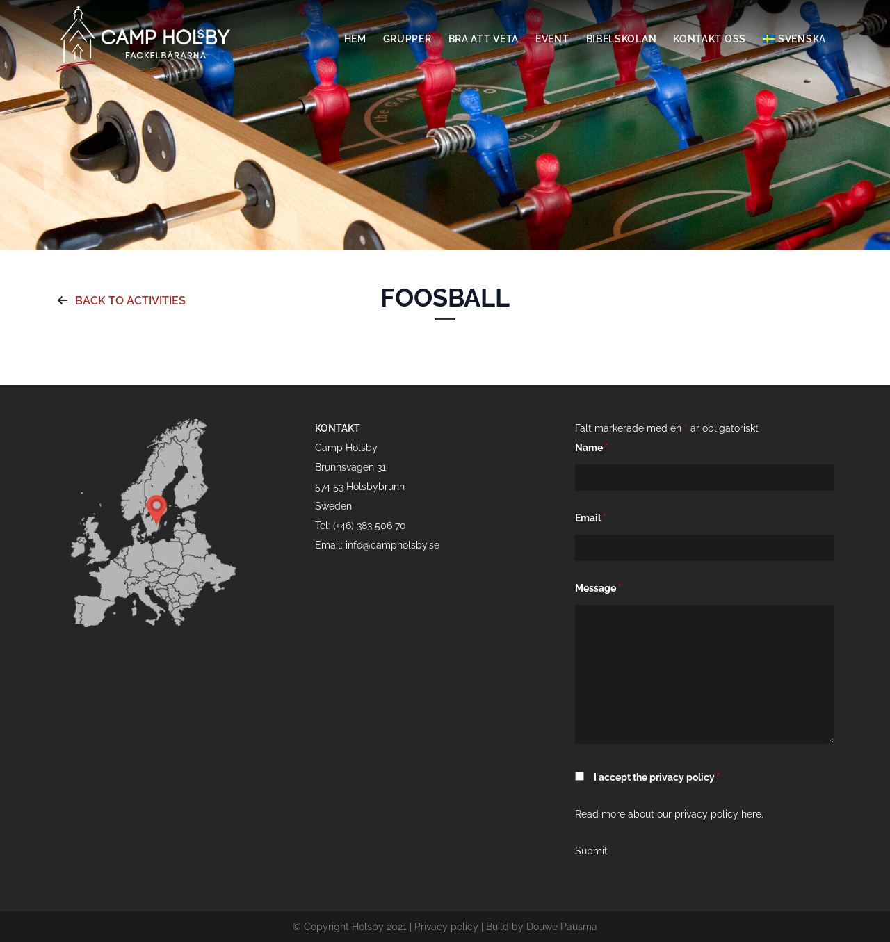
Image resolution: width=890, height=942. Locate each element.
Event (552, 38)
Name (591, 447)
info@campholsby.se (392, 545)
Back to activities (121, 300)
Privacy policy (446, 926)
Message (598, 588)
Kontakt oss (709, 38)
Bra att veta (483, 38)
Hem (355, 38)
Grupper (407, 38)
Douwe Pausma (561, 926)
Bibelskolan (621, 38)
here (751, 814)
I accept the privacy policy (657, 777)
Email (590, 517)
